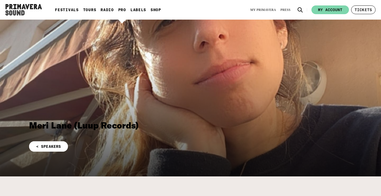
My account (330, 9)
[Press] (285, 9)
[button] (300, 9)
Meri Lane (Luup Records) (84, 125)
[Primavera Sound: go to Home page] (23, 9)
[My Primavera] (263, 9)
